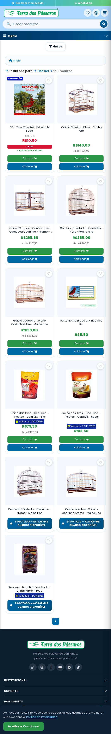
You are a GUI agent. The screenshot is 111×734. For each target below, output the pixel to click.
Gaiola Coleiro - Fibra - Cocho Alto (81, 129)
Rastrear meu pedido (27, 3)
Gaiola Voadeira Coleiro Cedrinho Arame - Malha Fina (81, 511)
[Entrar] (96, 13)
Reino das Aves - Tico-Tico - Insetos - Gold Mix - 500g (81, 414)
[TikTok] (78, 667)
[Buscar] (103, 24)
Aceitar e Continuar (23, 726)
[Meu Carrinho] (105, 13)
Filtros (55, 46)
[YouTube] (60, 667)
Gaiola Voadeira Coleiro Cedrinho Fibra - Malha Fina (29, 322)
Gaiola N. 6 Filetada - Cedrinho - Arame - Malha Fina (29, 511)
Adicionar (29, 166)
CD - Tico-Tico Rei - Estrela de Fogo (30, 129)
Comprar (30, 158)
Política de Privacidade (41, 717)
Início (15, 61)
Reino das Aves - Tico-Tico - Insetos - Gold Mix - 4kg (30, 414)
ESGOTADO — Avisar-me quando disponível (29, 523)
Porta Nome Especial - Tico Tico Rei (81, 322)
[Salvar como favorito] (48, 80)
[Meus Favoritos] (88, 13)
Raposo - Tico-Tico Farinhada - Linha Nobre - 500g (29, 589)
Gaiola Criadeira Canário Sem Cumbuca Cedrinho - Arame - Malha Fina (29, 230)
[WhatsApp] (33, 667)
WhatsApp (83, 3)
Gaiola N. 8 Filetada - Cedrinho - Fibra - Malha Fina (81, 230)
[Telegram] (69, 667)
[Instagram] (42, 667)
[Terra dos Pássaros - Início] (43, 13)
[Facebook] (51, 667)
